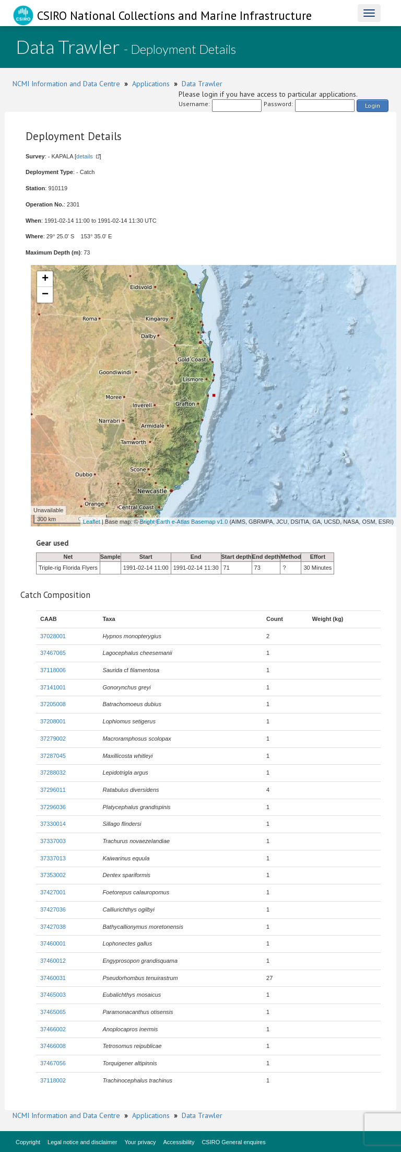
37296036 (53, 807)
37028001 (53, 636)
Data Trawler (202, 83)
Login (372, 105)
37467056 (53, 1063)
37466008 (53, 1046)
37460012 (53, 961)
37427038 (53, 927)
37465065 (53, 1012)
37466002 (53, 1029)
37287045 (53, 756)
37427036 (53, 909)
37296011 (53, 790)
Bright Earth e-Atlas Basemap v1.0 (184, 522)
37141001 (53, 687)
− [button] (45, 295)
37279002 (53, 738)
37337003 (53, 841)
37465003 (53, 995)
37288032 (53, 772)
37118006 (53, 670)
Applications (151, 83)
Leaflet (91, 522)
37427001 (53, 892)
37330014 (53, 824)
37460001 (53, 943)
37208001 (53, 721)
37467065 (53, 653)
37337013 (53, 858)
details (84, 156)
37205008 (53, 704)
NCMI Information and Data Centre (66, 83)
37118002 (53, 1080)
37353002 (53, 875)
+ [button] (45, 279)
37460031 (53, 978)
